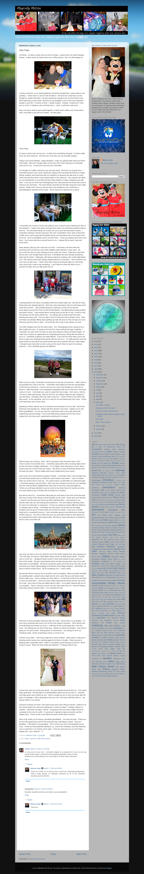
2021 (96, 353)
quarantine (101, 618)
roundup (122, 623)
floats (123, 530)
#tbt (93, 444)
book (112, 467)
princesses (96, 615)
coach (119, 482)
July (97, 390)
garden (98, 537)
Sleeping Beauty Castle (99, 635)
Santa (123, 626)
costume (122, 488)
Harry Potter (112, 551)
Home (53, 854)
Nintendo (94, 595)
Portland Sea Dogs (107, 613)
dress (112, 517)
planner (122, 608)
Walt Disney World (43, 738)
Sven (107, 644)
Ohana (104, 595)
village (117, 662)
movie (100, 588)
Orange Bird (102, 599)
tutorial (109, 655)
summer (95, 644)
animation (95, 456)
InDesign (95, 564)
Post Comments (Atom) (37, 859)
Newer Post (25, 854)
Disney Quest (104, 502)
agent (109, 452)
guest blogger (109, 544)
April (98, 399)
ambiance (122, 452)
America (95, 454)
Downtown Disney (98, 517)
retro (102, 623)
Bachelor (94, 460)
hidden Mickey (120, 553)
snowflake (104, 637)
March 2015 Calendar (103, 422)
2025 (96, 341)
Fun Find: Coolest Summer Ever (107, 411)
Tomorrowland (96, 651)
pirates (115, 606)
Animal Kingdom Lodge (117, 454)
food (113, 532)
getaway (122, 537)
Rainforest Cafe (97, 620)
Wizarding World (114, 673)
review (109, 623)
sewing (98, 630)
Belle (110, 463)
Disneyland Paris (120, 512)
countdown (95, 490)
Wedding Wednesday (99, 671)
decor (122, 492)
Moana (101, 586)
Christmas (108, 479)
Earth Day (98, 520)
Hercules (110, 553)
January (99, 429)
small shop (111, 635)
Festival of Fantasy (111, 528)
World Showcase (101, 676)
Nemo (119, 590)
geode (116, 537)
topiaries (94, 653)
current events (115, 490)
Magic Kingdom (98, 575)
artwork (94, 458)
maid (114, 575)
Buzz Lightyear (106, 470)
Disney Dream (100, 500)
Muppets (111, 588)
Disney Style (114, 504)
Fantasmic (95, 528)
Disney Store (105, 504)
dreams (107, 517)
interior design (115, 564)
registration (95, 623)
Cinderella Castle (106, 482)
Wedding (106, 669)
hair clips (122, 544)
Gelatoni (105, 537)
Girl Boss (104, 539)
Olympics (118, 595)
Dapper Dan (107, 492)
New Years (104, 592)
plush (93, 610)
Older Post (81, 854)
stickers (112, 642)
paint (93, 601)
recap (122, 620)
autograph (110, 458)
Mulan (106, 588)
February (99, 426)
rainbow (122, 618)
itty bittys (122, 566)
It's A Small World (112, 566)
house (103, 559)
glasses (101, 542)
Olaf (107, 595)
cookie (123, 484)
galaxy (119, 535)
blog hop (99, 465)
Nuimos (99, 595)
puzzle (93, 618)
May (97, 396)
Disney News (121, 500)
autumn (116, 458)
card (110, 475)
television (95, 646)
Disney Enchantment (110, 500)
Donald (104, 515)
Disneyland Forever (108, 512)
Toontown (103, 651)
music (123, 588)
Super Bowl (102, 644)
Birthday (115, 463)
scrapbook (117, 628)
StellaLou (106, 642)
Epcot (110, 522)
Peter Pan (118, 604)
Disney (111, 495)
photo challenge (97, 606)
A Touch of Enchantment (105, 447)
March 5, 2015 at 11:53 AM (40, 749)
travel (119, 653)
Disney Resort (112, 502)
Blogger (109, 868)
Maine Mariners (97, 577)
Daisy (101, 492)
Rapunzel (108, 620)
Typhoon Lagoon (119, 655)
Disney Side (121, 502)
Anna (100, 456)
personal (110, 604)
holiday (106, 556)
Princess (121, 613)
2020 (96, 357)
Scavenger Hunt (102, 628)
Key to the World (110, 568)
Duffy (116, 517)
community (109, 484)
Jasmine (94, 568)
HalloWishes (121, 547)
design (104, 495)
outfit (123, 599)
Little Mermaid (110, 573)
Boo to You (106, 467)
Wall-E (114, 664)
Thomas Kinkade (97, 648)
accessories (97, 449)
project (112, 615)
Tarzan (123, 644)
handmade (102, 549)
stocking (122, 642)
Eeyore (111, 520)
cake (112, 471)
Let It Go (122, 571)
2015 (96, 372)
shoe (98, 633)
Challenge (101, 477)
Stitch (117, 642)
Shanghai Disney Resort (109, 630)
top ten (122, 651)
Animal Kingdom (104, 454)
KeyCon (121, 568)
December (100, 375)
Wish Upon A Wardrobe (98, 673)
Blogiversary (116, 465)
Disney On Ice (96, 502)
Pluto (97, 610)
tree (124, 653)
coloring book (100, 484)
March (98, 402)
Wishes (107, 674)
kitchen (105, 571)
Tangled (117, 644)
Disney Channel (107, 497)
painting (110, 601)
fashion (101, 528)
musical (94, 590)
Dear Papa (99, 419)
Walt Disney (120, 664)
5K (93, 447)
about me (121, 447)
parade (95, 604)
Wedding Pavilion (118, 669)
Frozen (105, 535)
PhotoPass (106, 606)
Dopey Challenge (114, 515)
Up (100, 659)
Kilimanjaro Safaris (97, 570)
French (99, 535)
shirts (94, 633)
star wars (98, 642)
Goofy (112, 542)
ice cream (122, 559)
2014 (96, 433)
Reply (27, 759)
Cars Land (115, 475)
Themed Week (119, 646)
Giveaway (111, 539)
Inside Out (104, 564)
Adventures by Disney (99, 452)
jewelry (99, 568)
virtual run (103, 664)
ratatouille (116, 620)
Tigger (112, 649)
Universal (95, 659)
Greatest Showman (98, 544)
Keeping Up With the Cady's (105, 408)
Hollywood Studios (118, 557)
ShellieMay (121, 630)
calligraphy (111, 473)
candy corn (104, 475)
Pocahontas (104, 610)
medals (113, 580)
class (115, 482)
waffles (109, 664)
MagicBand (108, 575)
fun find (113, 534)
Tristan (27, 749)
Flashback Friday (115, 530)
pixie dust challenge (113, 608)
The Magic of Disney (103, 405)
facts (102, 525)
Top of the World (112, 651)
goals (107, 542)
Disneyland (98, 509)
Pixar (105, 608)
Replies (29, 764)
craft (102, 490)
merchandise (99, 583)
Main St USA (120, 575)
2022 (96, 350)
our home (116, 599)
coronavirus (108, 487)
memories (33, 738)
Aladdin (115, 452)
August (98, 387)
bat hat (113, 460)
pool (110, 610)
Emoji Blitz (122, 520)
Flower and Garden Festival (101, 532)
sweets (112, 644)
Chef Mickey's (121, 477)
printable (105, 615)
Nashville (113, 590)
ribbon (116, 623)
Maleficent (122, 577)
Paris (100, 604)
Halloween (110, 546)
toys (107, 653)
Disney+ (112, 507)
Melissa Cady (36, 768)
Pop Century (116, 610)
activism (107, 449)
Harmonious (102, 551)
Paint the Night (101, 601)
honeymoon (96, 559)
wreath (108, 676)
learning (111, 570)
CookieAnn (95, 488)
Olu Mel (111, 595)
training (113, 653)
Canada (117, 473)
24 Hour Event (111, 445)
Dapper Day (115, 492)
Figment (99, 530)
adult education (118, 449)
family (27, 738)
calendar (120, 470)
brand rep (122, 467)
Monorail (107, 586)
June (98, 393)
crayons (107, 490)
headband (102, 553)
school (110, 628)
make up (104, 577)
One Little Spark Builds (108, 597)
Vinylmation (95, 664)
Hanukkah (110, 549)
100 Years (99, 445)
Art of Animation (120, 456)
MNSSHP (95, 586)
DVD (120, 517)
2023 (96, 347)
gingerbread (95, 539)
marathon (95, 580)
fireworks (106, 530)
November (100, 378)
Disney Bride (120, 495)
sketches (111, 633)
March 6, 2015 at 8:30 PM (43, 789)
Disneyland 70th (96, 512)
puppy (123, 615)
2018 (96, 363)
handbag (95, 549)
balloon (108, 461)
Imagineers (105, 561)
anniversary (107, 456)
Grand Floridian (120, 542)
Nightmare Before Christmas (117, 592)
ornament (110, 599)
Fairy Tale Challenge (111, 525)
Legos (116, 571)
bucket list (96, 470)
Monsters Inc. (115, 585)
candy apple (96, 475)
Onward (118, 597)
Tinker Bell (121, 649)
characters (108, 477)
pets (123, 604)
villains (123, 662)
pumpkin (118, 615)
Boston (117, 467)
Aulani (100, 458)
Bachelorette (101, 460)
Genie (111, 537)
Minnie (121, 583)
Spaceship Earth (102, 640)
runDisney (97, 625)
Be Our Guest (120, 460)
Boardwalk (99, 467)
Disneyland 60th (116, 510)
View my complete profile (109, 163)
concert (116, 484)
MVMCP (100, 590)
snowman (111, 637)
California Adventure (99, 473)
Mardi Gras (102, 580)
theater (111, 646)
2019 (96, 360)
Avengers (122, 458)
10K (104, 445)
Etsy (115, 522)
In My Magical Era (118, 561)
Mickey (112, 583)
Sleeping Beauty (120, 632)
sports (110, 640)
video (111, 661)
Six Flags (104, 633)
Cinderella (95, 482)
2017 (96, 366)
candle (123, 473)
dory (123, 515)
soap (116, 637)
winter (123, 671)
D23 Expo (95, 492)
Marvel (108, 580)
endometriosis (102, 522)
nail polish (107, 590)
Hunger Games (112, 559)
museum (117, 588)
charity (114, 477)
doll (99, 515)
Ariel (113, 456)
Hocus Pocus (96, 557)
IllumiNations (96, 561)
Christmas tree (120, 480)
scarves (94, 628)
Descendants (96, 495)
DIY (94, 514)
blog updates (107, 465)
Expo (120, 522)
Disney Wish (104, 507)
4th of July (120, 444)
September (100, 384)
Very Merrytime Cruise (99, 662)
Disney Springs (96, 504)
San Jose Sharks (112, 626)
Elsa (116, 520)
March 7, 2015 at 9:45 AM (53, 768)
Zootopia (114, 676)
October (99, 381)
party (104, 604)
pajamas (116, 601)
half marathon (98, 546)
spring (115, 640)
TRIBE (94, 655)
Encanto (94, 522)
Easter (105, 520)
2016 (96, 369)
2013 (96, 436)
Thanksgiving (103, 646)
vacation (107, 658)
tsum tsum (101, 655)
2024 (96, 344)
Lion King (100, 573)
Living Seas (121, 573)
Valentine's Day (119, 659)
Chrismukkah (96, 480)
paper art (122, 601)
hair (116, 544)
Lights (94, 573)
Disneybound (120, 507)
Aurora (104, 458)
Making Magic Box (113, 577)
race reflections (112, 618)
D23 (123, 490)
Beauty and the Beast (100, 463)
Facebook (98, 525)
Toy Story (101, 653)
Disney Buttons (97, 497)
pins (111, 606)
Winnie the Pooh (114, 671)
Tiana (106, 649)
